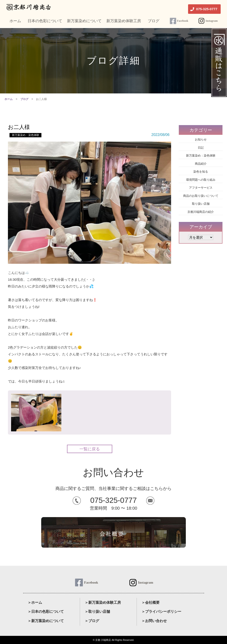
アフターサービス (201, 187)
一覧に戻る (89, 449)
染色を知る (200, 171)
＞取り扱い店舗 (97, 611)
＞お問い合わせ (154, 621)
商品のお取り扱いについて (200, 195)
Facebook (182, 20)
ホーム (9, 99)
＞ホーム (35, 602)
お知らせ (201, 139)
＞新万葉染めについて (46, 621)
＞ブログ (92, 621)
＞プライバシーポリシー (161, 611)
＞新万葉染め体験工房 (103, 602)
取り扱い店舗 (201, 203)
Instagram (211, 20)
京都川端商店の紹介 (200, 212)
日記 (201, 147)
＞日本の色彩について (46, 611)
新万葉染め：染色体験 (25, 135)
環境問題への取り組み (200, 179)
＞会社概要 (150, 602)
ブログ (24, 99)
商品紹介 (201, 163)
